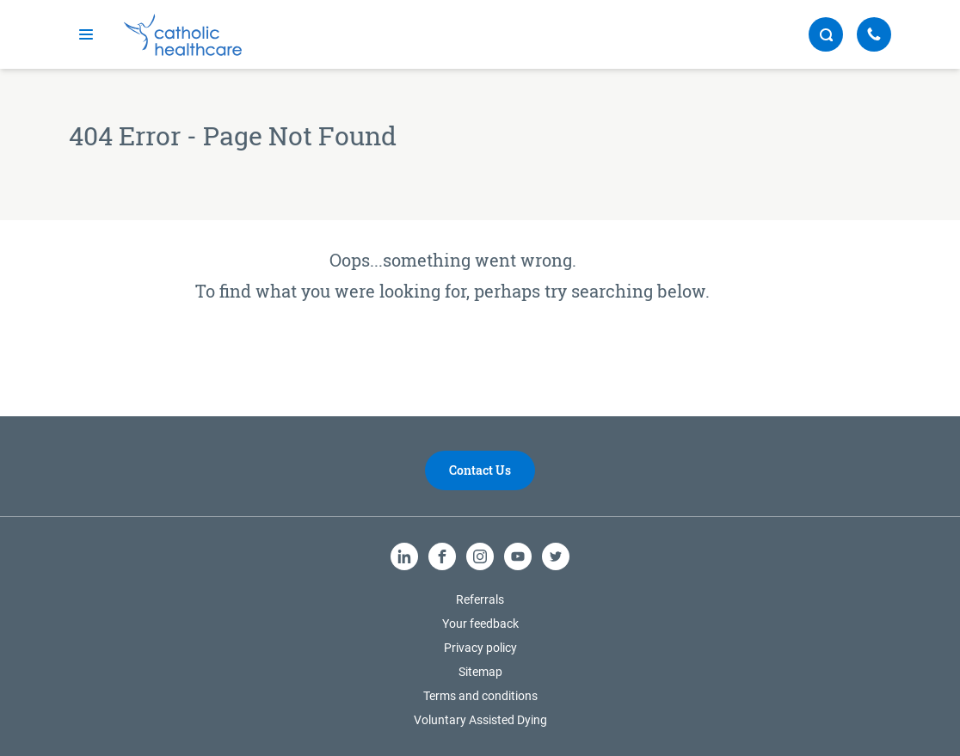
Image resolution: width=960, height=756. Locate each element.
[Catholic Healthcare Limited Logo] (183, 35)
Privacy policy (480, 648)
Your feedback (480, 623)
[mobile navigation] (86, 34)
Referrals (480, 599)
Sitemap (480, 672)
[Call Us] (874, 34)
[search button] (826, 34)
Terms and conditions (480, 696)
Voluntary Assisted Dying (480, 720)
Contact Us (480, 470)
